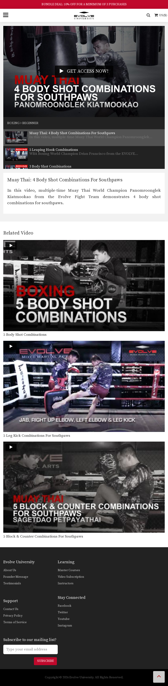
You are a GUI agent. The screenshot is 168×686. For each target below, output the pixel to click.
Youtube (64, 619)
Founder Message (15, 577)
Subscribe (45, 661)
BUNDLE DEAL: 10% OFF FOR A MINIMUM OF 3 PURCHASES (84, 4)
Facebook (64, 606)
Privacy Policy (13, 616)
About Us (9, 570)
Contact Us (10, 609)
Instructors (66, 583)
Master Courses (69, 570)
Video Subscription (71, 577)
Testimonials (12, 583)
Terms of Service (15, 622)
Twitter (63, 612)
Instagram (65, 626)
